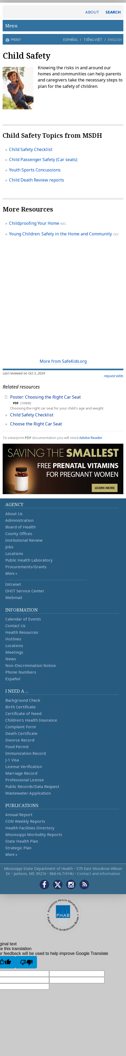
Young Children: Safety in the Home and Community (60, 234)
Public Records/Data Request (32, 786)
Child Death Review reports (36, 180)
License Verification (23, 766)
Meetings (14, 652)
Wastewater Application (28, 793)
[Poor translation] (26, 962)
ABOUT (92, 12)
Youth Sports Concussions (35, 170)
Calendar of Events (23, 619)
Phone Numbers (20, 672)
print (15, 39)
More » (11, 573)
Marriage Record (21, 773)
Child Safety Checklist (30, 149)
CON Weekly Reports (25, 821)
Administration (19, 520)
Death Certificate (21, 733)
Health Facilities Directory (29, 827)
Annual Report (18, 814)
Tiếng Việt (92, 39)
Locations (14, 553)
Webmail (13, 597)
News (10, 658)
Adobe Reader (90, 437)
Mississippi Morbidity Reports (33, 834)
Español (70, 39)
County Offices (18, 533)
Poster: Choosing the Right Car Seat (45, 397)
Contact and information (98, 873)
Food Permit (17, 746)
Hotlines (13, 638)
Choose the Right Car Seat (36, 424)
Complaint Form (20, 726)
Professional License (24, 779)
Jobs (9, 546)
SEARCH (113, 12)
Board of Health (20, 526)
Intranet (13, 584)
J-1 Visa (12, 759)
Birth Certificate (20, 706)
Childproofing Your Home (34, 223)
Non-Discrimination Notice (30, 665)
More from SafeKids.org (63, 361)
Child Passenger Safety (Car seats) (43, 159)
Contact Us (15, 625)
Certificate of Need (23, 713)
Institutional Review (24, 540)
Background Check (22, 700)
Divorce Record (19, 740)
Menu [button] (63, 26)
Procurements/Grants (26, 566)
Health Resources (21, 632)
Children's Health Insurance (31, 720)
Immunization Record (25, 753)
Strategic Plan (18, 847)
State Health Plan (21, 841)
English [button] (115, 39)
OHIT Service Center (24, 590)
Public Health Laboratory (29, 560)
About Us (14, 513)
